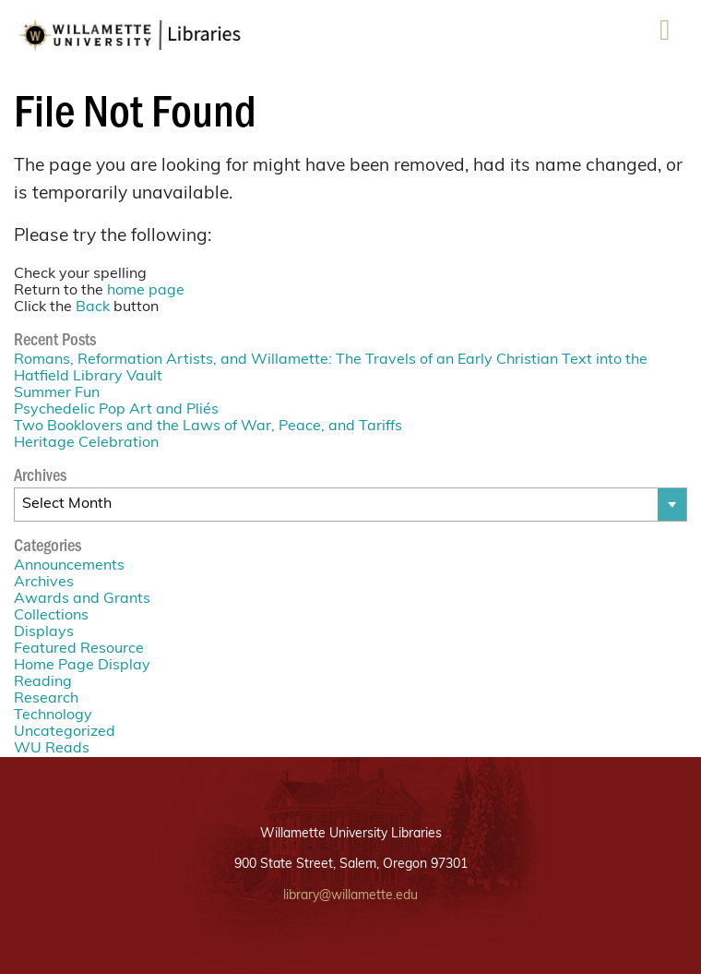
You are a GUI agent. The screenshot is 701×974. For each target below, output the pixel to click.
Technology (53, 715)
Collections (51, 615)
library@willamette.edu (350, 896)
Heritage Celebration (86, 443)
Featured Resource (79, 649)
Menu (665, 36)
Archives (44, 582)
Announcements (69, 566)
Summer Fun (57, 393)
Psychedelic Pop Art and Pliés (116, 410)
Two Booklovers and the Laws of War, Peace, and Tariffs (208, 426)
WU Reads (51, 748)
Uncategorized (64, 732)
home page (145, 290)
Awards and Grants (82, 599)
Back (93, 307)
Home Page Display (82, 665)
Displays (44, 632)
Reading (43, 682)
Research (46, 698)
